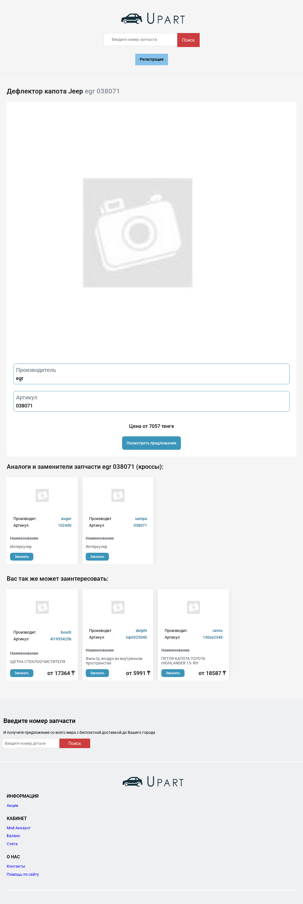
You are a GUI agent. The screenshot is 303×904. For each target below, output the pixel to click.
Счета (12, 844)
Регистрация (152, 59)
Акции (12, 805)
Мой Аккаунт (19, 828)
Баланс (13, 835)
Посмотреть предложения (151, 443)
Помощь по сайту (23, 874)
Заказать (22, 557)
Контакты (16, 866)
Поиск (188, 40)
